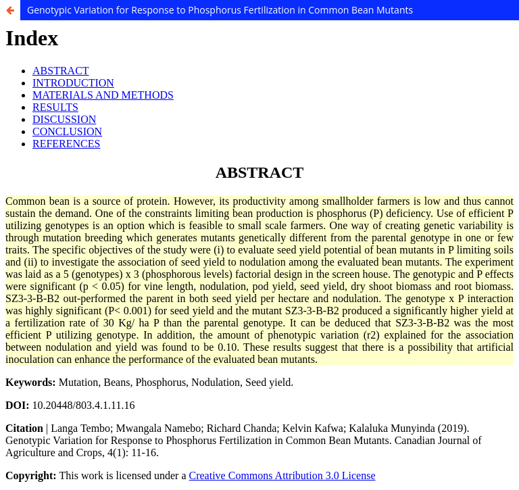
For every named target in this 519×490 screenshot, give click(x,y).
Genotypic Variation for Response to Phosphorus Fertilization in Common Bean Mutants (220, 9)
